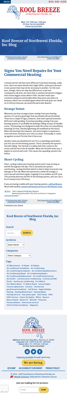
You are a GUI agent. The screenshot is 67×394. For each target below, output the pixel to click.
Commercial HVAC (11, 196)
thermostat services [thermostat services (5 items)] (30, 302)
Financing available (25, 357)
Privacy (2, 391)
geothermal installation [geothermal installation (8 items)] (16, 289)
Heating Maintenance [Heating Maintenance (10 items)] (23, 292)
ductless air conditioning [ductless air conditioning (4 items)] (24, 281)
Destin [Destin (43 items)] (9, 281)
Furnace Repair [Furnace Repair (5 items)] (44, 284)
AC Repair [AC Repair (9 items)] (25, 266)
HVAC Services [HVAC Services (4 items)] (12, 297)
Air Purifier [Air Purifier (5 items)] (11, 279)
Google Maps (27, 351)
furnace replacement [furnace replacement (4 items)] (15, 287)
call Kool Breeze (55, 184)
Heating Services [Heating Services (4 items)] (13, 295)
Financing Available (33, 26)
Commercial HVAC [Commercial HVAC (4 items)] (49, 279)
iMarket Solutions (21, 377)
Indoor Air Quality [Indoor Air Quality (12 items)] (27, 297)
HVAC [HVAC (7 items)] (50, 295)
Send (43, 389)
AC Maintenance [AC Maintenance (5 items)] (13, 266)
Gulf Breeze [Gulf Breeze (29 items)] (32, 289)
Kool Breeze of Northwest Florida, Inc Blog (33, 217)
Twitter (33, 351)
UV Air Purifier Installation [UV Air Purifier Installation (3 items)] (17, 305)
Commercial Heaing (24, 191)
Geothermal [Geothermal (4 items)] (39, 287)
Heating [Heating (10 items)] (10, 292)
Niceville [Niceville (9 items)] (33, 300)
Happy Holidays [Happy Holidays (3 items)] (45, 289)
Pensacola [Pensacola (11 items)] (42, 300)
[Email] (30, 390)
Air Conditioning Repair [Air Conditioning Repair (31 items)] (16, 273)
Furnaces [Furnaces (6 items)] (28, 287)
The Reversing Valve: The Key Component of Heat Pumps (17, 57)
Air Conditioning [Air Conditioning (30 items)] (37, 268)
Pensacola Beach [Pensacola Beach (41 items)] (13, 302)
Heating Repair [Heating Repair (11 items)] (40, 292)
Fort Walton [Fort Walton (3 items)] (40, 281)
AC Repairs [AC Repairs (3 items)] (35, 266)
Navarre (35, 191)
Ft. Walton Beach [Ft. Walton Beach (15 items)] (30, 284)
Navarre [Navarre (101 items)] (46, 297)
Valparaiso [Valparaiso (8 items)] (34, 305)
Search (27, 233)
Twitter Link (7, 191)
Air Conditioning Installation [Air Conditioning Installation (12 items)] (18, 271)
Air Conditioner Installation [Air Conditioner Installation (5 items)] (18, 268)
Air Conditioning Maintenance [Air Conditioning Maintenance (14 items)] (44, 271)
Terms (6, 391)
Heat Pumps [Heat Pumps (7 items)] (42, 295)
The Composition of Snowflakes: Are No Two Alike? (48, 57)
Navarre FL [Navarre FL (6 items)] (24, 300)
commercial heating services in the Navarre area (41, 187)
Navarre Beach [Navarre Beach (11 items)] (12, 300)
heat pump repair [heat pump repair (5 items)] (29, 295)
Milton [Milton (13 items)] (38, 297)
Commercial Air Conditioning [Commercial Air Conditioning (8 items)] (29, 279)
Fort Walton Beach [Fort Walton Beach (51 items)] (14, 284)
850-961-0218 (57, 1)
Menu (7, 1)
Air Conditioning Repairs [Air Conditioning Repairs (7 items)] (37, 273)
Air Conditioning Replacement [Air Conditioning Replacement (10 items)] (19, 276)
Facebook (39, 351)
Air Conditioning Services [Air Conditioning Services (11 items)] (43, 276)
